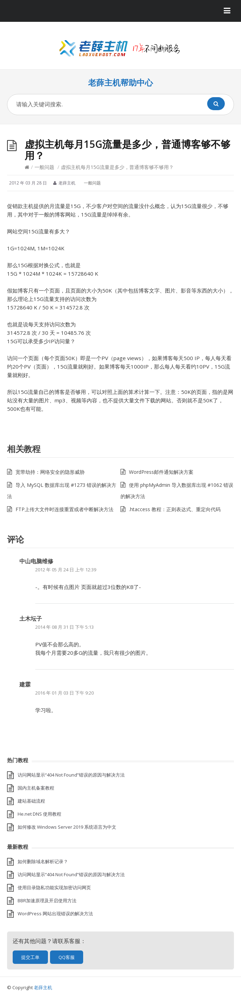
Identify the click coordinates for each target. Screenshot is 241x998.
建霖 (25, 684)
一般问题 (44, 167)
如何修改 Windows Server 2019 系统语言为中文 (67, 827)
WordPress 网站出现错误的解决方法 (55, 913)
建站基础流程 (31, 801)
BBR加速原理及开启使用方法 (47, 900)
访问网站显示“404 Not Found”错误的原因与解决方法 (71, 775)
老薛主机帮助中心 (120, 82)
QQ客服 (66, 957)
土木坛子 (30, 618)
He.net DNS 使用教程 (39, 814)
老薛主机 (43, 987)
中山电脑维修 (36, 561)
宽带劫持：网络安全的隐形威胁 (50, 472)
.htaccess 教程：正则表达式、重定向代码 (175, 509)
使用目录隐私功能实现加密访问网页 (54, 887)
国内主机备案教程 (36, 788)
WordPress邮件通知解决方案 (161, 472)
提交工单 (30, 957)
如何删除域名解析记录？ (43, 861)
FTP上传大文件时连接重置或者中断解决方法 (64, 509)
